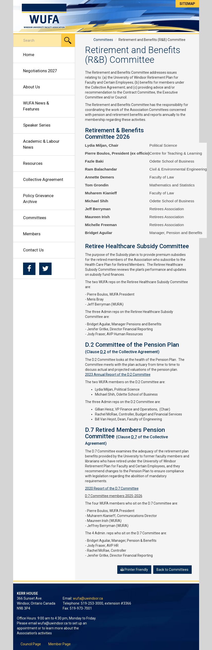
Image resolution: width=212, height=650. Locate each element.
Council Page (31, 644)
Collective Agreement (43, 179)
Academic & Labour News (41, 144)
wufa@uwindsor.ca (88, 598)
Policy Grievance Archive (38, 198)
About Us (31, 86)
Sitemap (187, 4)
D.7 (134, 437)
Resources (32, 163)
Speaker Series (36, 125)
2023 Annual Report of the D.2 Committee (118, 374)
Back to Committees (172, 570)
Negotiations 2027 (40, 70)
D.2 (103, 351)
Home (28, 54)
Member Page (59, 644)
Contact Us (33, 249)
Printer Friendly (134, 570)
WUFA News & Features (36, 106)
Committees (34, 217)
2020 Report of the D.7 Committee (112, 488)
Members (31, 233)
